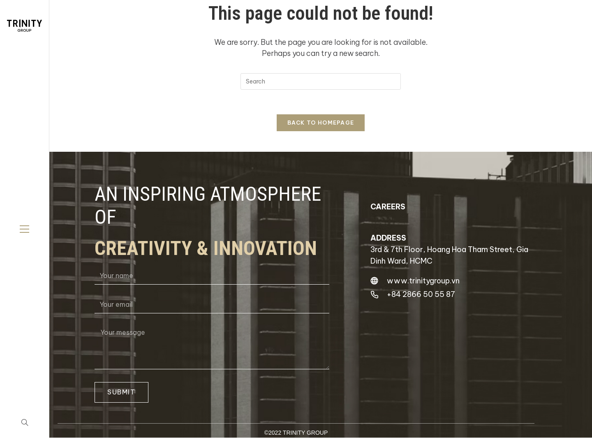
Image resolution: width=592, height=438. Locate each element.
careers (387, 206)
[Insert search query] (320, 81)
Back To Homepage (320, 122)
